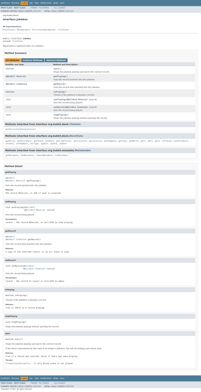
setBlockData (181, 141)
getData (50, 141)
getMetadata (11, 155)
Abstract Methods (56, 60)
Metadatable (23, 30)
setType (34, 143)
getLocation (80, 141)
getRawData (110, 141)
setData (9, 143)
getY (150, 141)
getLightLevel (63, 141)
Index (55, 3)
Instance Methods (32, 60)
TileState (63, 30)
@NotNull (10, 76)
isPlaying (59, 92)
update (44, 143)
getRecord (59, 84)
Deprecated (46, 3)
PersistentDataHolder (44, 30)
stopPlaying (60, 115)
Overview (5, 3)
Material (21, 76)
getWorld (133, 141)
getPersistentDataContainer (20, 129)
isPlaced (166, 141)
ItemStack (21, 84)
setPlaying (59, 99)
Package (15, 3)
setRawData (22, 143)
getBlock (10, 141)
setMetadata (61, 155)
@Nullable (71, 99)
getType (122, 141)
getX (143, 141)
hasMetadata (27, 155)
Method (37, 11)
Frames (34, 8)
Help (62, 3)
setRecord (59, 107)
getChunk (38, 141)
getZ (157, 141)
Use (31, 3)
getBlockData (24, 141)
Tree (36, 3)
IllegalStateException (17, 363)
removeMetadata (44, 155)
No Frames (44, 8)
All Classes (59, 8)
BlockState (9, 30)
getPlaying (59, 76)
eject (56, 69)
